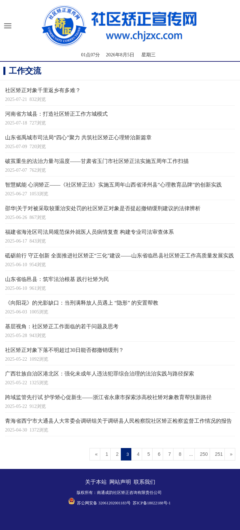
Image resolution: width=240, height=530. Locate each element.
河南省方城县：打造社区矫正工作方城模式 (56, 114)
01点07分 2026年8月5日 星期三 (118, 54)
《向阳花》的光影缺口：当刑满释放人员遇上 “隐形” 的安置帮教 (81, 303)
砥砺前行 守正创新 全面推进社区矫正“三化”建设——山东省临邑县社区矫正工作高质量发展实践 (119, 255)
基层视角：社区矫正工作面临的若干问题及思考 (61, 326)
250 (204, 454)
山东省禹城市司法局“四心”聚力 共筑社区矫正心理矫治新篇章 (78, 137)
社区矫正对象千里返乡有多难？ (43, 90)
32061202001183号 (114, 503)
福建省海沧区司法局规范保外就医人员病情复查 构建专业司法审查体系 (89, 232)
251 (219, 454)
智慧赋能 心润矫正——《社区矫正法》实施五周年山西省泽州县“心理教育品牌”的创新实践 (113, 185)
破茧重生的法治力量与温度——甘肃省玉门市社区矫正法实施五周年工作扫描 (97, 161)
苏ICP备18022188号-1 (152, 503)
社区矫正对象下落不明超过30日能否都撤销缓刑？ (64, 350)
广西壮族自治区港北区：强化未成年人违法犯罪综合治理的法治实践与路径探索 (99, 373)
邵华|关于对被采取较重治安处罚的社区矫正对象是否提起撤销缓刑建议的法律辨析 (103, 208)
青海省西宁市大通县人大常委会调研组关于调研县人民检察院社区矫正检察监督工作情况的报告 (118, 421)
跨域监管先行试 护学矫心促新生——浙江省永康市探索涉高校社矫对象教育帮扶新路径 (108, 397)
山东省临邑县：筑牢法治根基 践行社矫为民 (57, 279)
